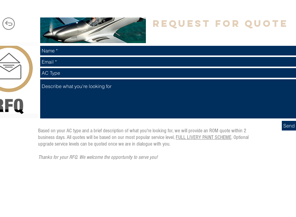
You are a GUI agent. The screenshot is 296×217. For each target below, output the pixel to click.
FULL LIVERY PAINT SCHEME (203, 137)
